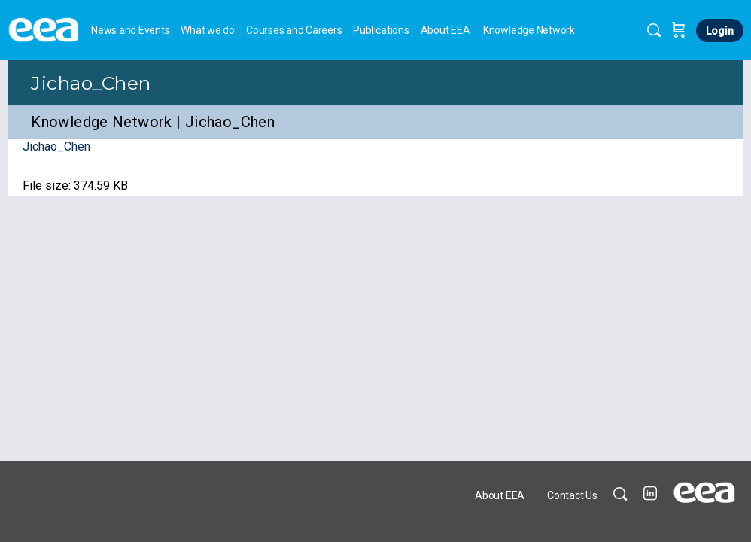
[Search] (654, 30)
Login (720, 31)
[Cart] (679, 30)
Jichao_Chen (91, 83)
